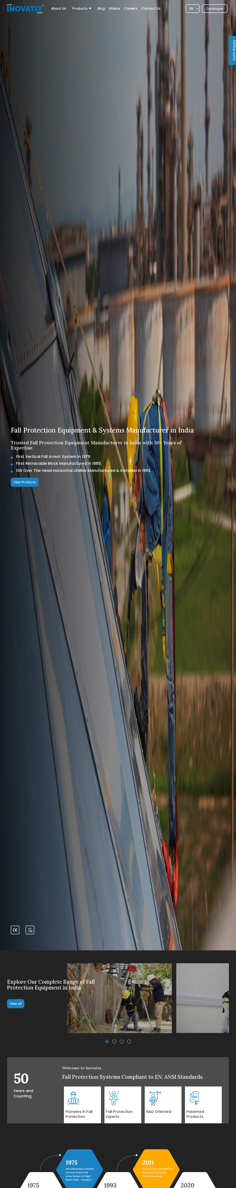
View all (16, 1004)
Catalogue (214, 8)
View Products (24, 482)
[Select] (193, 8)
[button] (107, 1041)
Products (80, 8)
